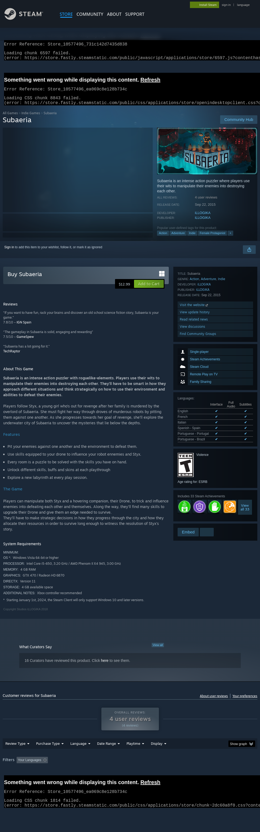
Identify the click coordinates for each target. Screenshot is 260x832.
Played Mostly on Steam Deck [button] (163, 774)
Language (78, 757)
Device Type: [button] (31, 781)
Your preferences (244, 702)
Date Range (106, 757)
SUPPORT (134, 14)
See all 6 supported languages (199, 369)
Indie (192, 239)
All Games (10, 119)
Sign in (9, 253)
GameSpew (25, 343)
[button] (149, 290)
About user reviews (214, 702)
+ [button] (230, 239)
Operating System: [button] (208, 774)
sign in (226, 5)
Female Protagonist (212, 239)
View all (158, 651)
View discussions (192, 512)
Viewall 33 (244, 436)
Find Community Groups (198, 519)
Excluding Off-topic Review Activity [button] (83, 774)
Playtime (133, 757)
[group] (130, 777)
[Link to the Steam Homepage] (27, 18)
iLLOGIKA (203, 219)
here (105, 667)
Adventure (178, 239)
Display (156, 757)
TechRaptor (11, 358)
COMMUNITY (90, 14)
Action (163, 239)
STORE (66, 14)
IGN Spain (24, 329)
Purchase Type (48, 757)
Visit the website (194, 490)
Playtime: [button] (125, 774)
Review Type (15, 757)
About (114, 14)
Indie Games (30, 119)
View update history (195, 497)
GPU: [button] (8, 781)
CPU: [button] (235, 774)
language (243, 5)
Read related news (194, 505)
